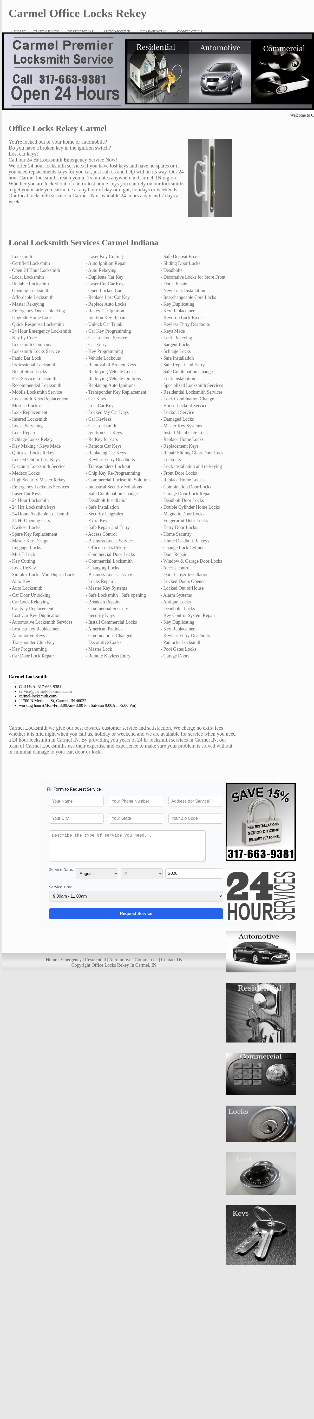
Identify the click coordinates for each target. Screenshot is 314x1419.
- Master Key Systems (181, 425)
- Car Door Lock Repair (31, 655)
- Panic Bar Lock (25, 358)
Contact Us (171, 959)
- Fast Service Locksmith (32, 378)
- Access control (176, 567)
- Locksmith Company (30, 344)
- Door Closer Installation (184, 574)
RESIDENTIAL (80, 32)
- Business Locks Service (109, 540)
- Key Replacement (179, 310)
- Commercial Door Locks (110, 554)
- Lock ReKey (22, 567)
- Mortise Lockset (26, 405)
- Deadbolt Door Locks (182, 500)
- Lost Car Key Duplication (35, 615)
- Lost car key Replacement (35, 628)
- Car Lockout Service (106, 337)
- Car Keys (96, 398)
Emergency (71, 959)
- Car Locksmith (101, 425)
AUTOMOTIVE (116, 32)
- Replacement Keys (180, 446)
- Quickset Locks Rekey (31, 452)
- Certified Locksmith (29, 263)
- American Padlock (104, 628)
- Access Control (101, 534)
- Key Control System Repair (188, 615)
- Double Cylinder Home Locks (190, 507)
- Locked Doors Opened (183, 581)
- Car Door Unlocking (29, 595)
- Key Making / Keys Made (35, 446)
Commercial (146, 959)
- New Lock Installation (183, 290)
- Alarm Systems (176, 595)
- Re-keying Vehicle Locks (110, 371)
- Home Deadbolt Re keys (185, 540)
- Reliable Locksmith (29, 283)
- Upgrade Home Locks (31, 317)
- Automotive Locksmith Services (40, 622)
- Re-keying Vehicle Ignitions (113, 378)
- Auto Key (19, 581)
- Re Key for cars (102, 439)
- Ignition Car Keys (104, 432)
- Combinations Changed (109, 635)
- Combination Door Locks (186, 486)
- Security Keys (100, 615)
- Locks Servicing (26, 425)
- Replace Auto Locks (106, 304)
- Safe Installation (177, 358)
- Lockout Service (177, 412)
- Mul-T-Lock (22, 554)
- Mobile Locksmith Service (35, 392)
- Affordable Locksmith (31, 297)
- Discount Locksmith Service (37, 466)
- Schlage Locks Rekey (31, 439)
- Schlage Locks (176, 351)
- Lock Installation (178, 378)
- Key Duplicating (177, 304)
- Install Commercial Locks (111, 622)
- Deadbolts (171, 270)
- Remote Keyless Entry (108, 655)
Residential (95, 959)
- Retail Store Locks (28, 371)
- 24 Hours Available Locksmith (39, 513)
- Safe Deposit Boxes (180, 256)
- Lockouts (171, 459)
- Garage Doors (175, 655)
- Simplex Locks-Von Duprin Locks (42, 574)
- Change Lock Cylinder (183, 547)
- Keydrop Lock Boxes (182, 317)
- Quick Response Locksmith (36, 324)
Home (51, 959)
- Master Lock (99, 649)
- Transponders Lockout (108, 466)
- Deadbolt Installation (107, 500)
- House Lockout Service (184, 405)
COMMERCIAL (154, 32)
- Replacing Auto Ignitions (110, 385)
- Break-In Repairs (103, 601)
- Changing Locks (102, 567)
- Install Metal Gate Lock (184, 432)
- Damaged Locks (177, 419)
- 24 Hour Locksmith (29, 500)
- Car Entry (96, 344)
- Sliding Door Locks (180, 263)
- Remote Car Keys (103, 446)
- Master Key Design (28, 540)
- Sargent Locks (175, 344)
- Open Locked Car (103, 290)
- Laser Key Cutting (104, 256)
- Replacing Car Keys (106, 452)
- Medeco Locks (24, 473)
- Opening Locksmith (29, 290)
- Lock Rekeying (176, 337)
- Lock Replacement (28, 412)
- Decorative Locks (103, 642)
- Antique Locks (176, 601)
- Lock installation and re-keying (191, 466)
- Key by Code (23, 337)
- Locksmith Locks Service (34, 351)
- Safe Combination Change (187, 371)
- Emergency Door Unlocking (37, 310)
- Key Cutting (22, 561)
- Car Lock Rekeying (29, 601)
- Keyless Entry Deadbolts (185, 324)
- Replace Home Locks (182, 439)
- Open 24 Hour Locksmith (34, 270)
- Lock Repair (22, 432)
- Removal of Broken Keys (111, 364)
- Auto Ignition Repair (106, 263)
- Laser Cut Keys (25, 493)
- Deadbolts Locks (178, 608)
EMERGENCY (46, 32)
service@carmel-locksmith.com (45, 691)
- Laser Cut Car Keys (105, 283)
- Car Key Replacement (31, 608)
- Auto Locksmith (25, 588)
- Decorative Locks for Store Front (193, 277)
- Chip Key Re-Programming (113, 473)
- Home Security (176, 534)
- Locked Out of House (182, 588)
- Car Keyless (98, 419)
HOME (20, 32)
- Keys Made (173, 331)
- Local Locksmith (26, 277)
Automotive (120, 959)
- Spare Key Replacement (33, 534)
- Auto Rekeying (101, 270)
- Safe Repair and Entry (183, 364)
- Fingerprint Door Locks (184, 520)
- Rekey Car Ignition (105, 310)
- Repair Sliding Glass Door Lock (192, 452)
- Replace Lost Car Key (108, 297)
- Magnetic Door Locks (182, 513)
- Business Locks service (109, 574)
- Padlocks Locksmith (181, 642)
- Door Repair (174, 283)
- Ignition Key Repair (106, 317)
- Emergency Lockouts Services (39, 486)
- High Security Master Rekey (37, 479)
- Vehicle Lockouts (103, 358)
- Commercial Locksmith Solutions (118, 479)
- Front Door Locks (179, 473)
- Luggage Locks (25, 547)
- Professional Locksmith (32, 364)
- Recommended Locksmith (35, 385)
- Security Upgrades (104, 513)
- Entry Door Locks (179, 527)
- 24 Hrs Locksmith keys (32, 507)
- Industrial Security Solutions (114, 486)
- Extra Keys (97, 520)
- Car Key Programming (108, 331)
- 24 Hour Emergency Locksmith (40, 331)
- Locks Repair (99, 581)
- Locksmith (20, 256)
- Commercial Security (107, 608)
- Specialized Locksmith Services (192, 385)
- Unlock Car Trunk (104, 324)
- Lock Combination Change (187, 398)
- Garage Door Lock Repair (186, 493)
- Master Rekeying (26, 304)
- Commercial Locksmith (109, 561)
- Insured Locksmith (28, 419)
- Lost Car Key (99, 405)
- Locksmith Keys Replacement (38, 398)
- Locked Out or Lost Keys (34, 459)
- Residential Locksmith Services (192, 392)
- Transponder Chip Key (32, 642)
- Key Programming (104, 351)
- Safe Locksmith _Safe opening (116, 595)
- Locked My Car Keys (107, 412)
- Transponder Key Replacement (116, 392)
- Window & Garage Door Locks (191, 561)
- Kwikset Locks (24, 527)
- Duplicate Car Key (104, 277)
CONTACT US (190, 32)
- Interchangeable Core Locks (188, 297)
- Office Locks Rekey (106, 547)
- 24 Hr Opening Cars (29, 520)
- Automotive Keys (27, 635)
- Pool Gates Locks (178, 649)
